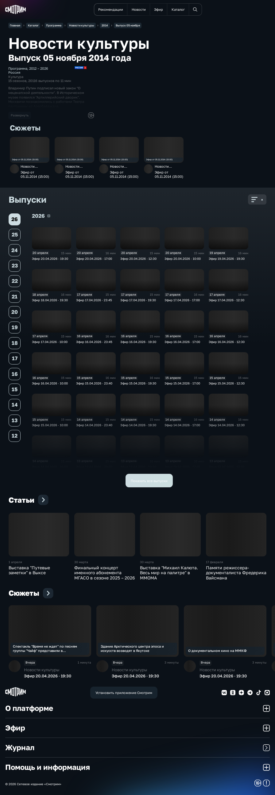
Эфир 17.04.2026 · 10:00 (50, 342)
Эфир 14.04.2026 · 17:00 (182, 425)
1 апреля (15, 562)
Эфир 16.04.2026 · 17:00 (182, 342)
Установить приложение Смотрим (123, 693)
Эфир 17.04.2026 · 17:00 (182, 300)
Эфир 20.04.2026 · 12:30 (138, 258)
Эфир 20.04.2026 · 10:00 (183, 258)
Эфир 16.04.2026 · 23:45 (94, 342)
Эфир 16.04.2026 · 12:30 (227, 342)
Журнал (137, 747)
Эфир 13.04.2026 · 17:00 (182, 467)
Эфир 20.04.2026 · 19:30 (50, 258)
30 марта (81, 562)
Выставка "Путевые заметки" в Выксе (29, 570)
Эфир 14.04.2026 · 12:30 (227, 425)
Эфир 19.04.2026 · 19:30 (227, 258)
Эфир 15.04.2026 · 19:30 (138, 383)
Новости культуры (28, 168)
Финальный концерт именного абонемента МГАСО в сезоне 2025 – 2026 (104, 573)
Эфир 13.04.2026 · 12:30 (227, 467)
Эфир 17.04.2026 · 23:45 (94, 300)
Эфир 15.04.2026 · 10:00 (50, 425)
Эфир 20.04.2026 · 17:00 (94, 258)
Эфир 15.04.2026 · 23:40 (94, 383)
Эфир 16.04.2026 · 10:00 (50, 383)
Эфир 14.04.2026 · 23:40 (94, 425)
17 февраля (214, 562)
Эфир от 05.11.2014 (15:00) (25, 159)
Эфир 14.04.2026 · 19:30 (138, 425)
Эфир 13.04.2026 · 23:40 (94, 467)
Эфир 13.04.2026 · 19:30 (138, 467)
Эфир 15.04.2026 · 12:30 (227, 383)
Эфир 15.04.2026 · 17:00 (182, 383)
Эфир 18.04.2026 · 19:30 (50, 300)
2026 (48, 215)
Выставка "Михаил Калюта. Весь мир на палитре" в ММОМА (169, 573)
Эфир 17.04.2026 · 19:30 (138, 300)
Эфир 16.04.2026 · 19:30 (138, 342)
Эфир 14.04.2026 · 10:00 (50, 467)
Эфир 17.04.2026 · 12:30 (226, 300)
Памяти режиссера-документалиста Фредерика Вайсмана (236, 573)
